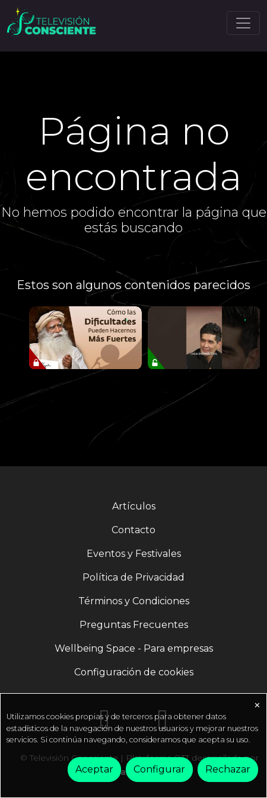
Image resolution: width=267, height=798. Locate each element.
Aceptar (94, 769)
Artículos (133, 506)
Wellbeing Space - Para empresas (134, 648)
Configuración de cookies (133, 672)
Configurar (159, 769)
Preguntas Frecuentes (134, 624)
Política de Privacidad (133, 577)
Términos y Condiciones (133, 601)
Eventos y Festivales (134, 553)
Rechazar (227, 769)
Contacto (133, 530)
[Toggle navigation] (243, 23)
